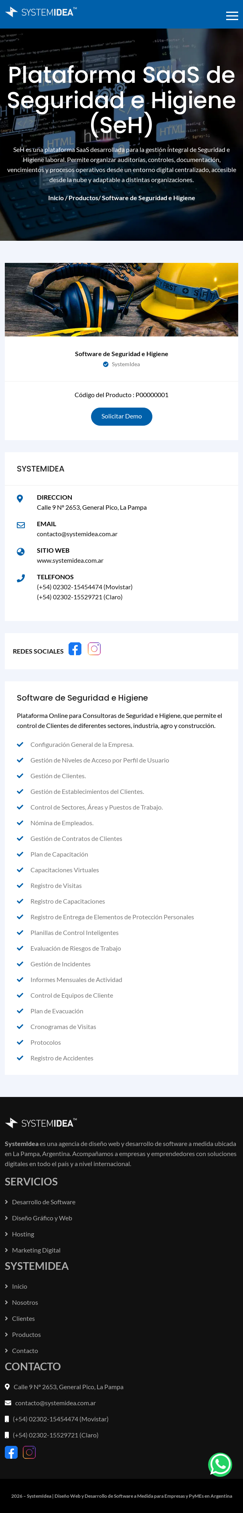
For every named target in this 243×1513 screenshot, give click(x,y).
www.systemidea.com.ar (70, 560)
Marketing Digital (33, 1250)
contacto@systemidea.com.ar (77, 533)
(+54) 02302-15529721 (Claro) (80, 597)
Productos (83, 197)
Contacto (21, 1350)
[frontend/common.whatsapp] (220, 1465)
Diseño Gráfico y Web (38, 1218)
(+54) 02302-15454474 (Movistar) (85, 586)
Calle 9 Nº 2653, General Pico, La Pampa (69, 1386)
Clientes (20, 1318)
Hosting (19, 1234)
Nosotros (21, 1302)
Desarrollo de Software (40, 1201)
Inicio (56, 197)
